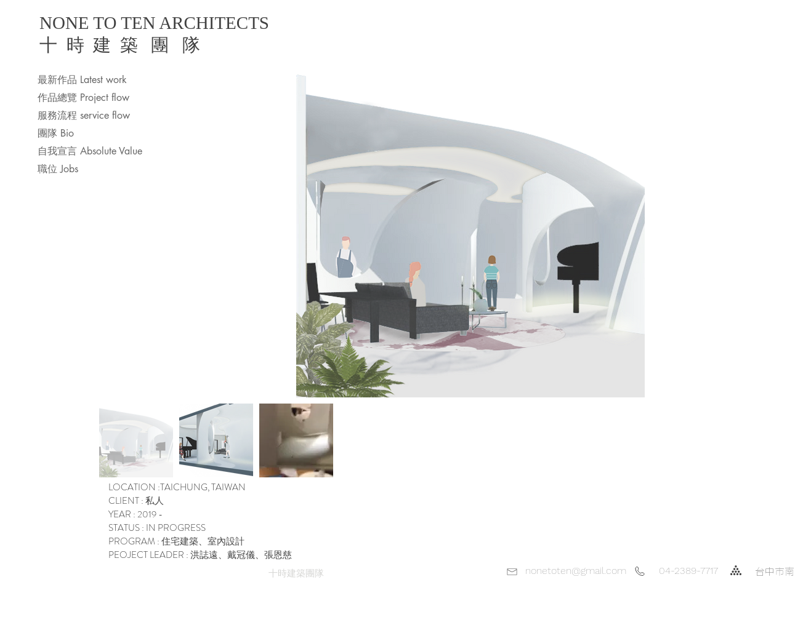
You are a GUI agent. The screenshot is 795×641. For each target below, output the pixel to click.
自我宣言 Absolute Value (90, 151)
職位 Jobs (58, 168)
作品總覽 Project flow (83, 97)
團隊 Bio (56, 133)
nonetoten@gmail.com (575, 570)
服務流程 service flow (84, 115)
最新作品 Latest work (82, 79)
